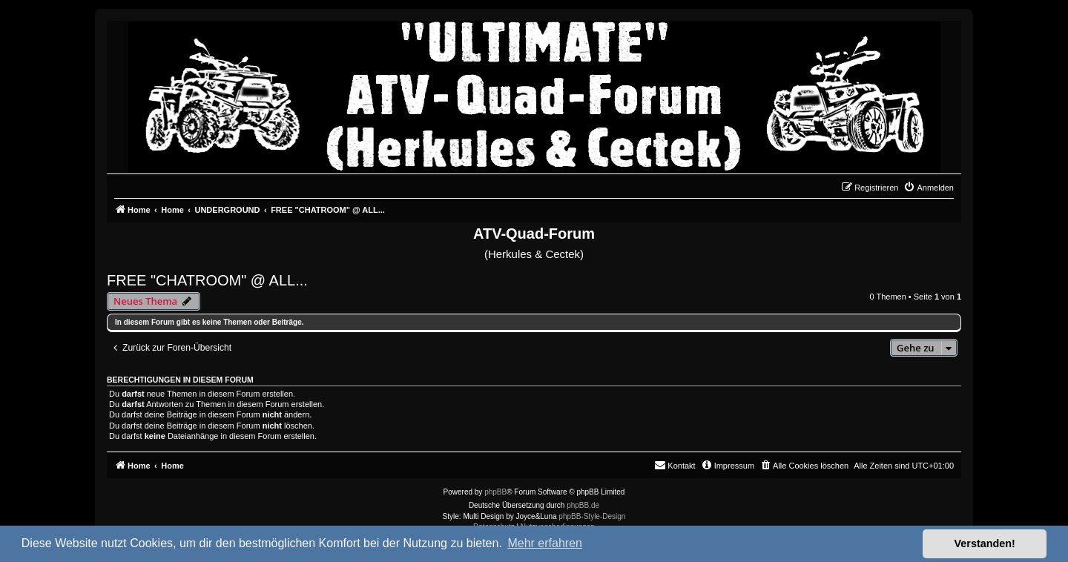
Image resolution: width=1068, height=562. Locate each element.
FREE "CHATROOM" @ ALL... (207, 280)
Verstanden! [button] (985, 543)
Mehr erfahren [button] (544, 543)
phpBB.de (583, 505)
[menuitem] (928, 187)
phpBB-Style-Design (591, 516)
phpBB (495, 492)
